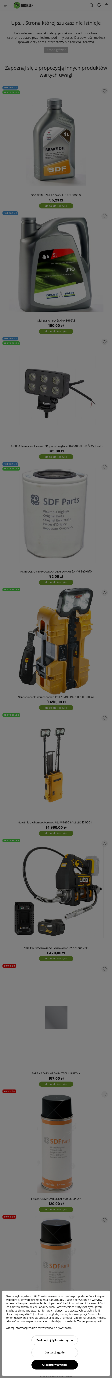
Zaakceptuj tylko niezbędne (55, 1340)
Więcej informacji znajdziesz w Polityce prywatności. (39, 1328)
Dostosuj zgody (55, 1352)
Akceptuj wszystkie (54, 1364)
